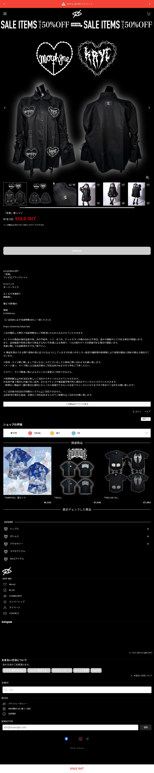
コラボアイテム (17, 551)
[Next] (149, 108)
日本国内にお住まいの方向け (77, 260)
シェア (148, 411)
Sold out (77, 250)
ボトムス (14, 536)
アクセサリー (16, 544)
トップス (14, 529)
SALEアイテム (17, 558)
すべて (13, 433)
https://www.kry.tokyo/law (16, 326)
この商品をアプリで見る (77, 404)
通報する (146, 419)
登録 (146, 727)
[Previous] (5, 108)
